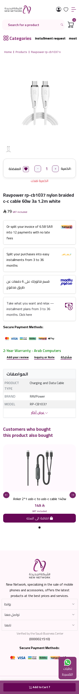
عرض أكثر (39, 413)
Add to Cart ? (39, 687)
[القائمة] (74, 9)
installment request (50, 38)
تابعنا (7, 625)
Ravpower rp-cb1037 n (46, 52)
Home (8, 52)
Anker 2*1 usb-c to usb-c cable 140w (39, 499)
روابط (7, 604)
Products (21, 52)
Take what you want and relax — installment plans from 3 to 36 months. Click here (30, 309)
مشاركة (66, 357)
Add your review (18, 357)
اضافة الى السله (39, 518)
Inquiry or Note (44, 357)
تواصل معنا (12, 615)
